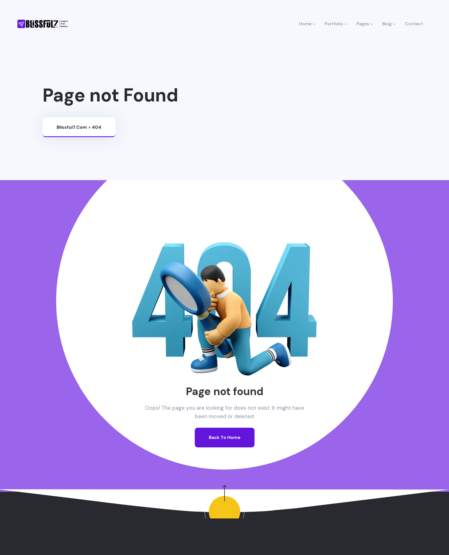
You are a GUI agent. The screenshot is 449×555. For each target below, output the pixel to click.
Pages (364, 24)
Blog (388, 24)
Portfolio (336, 24)
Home (307, 24)
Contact (414, 24)
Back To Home (224, 437)
